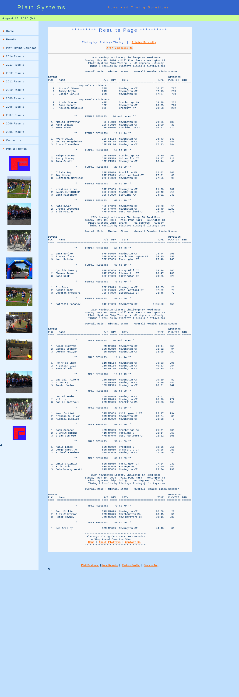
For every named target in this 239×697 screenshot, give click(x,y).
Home (10, 31)
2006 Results (15, 123)
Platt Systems (90, 689)
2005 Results (15, 131)
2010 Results (15, 89)
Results (11, 39)
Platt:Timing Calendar (21, 47)
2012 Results (15, 73)
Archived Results (119, 48)
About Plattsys (109, 663)
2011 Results (15, 81)
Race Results (110, 689)
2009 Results (15, 98)
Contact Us (13, 140)
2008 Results (15, 106)
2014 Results (15, 56)
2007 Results (15, 115)
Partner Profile (131, 689)
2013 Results (15, 64)
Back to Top (151, 689)
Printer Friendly (17, 148)
